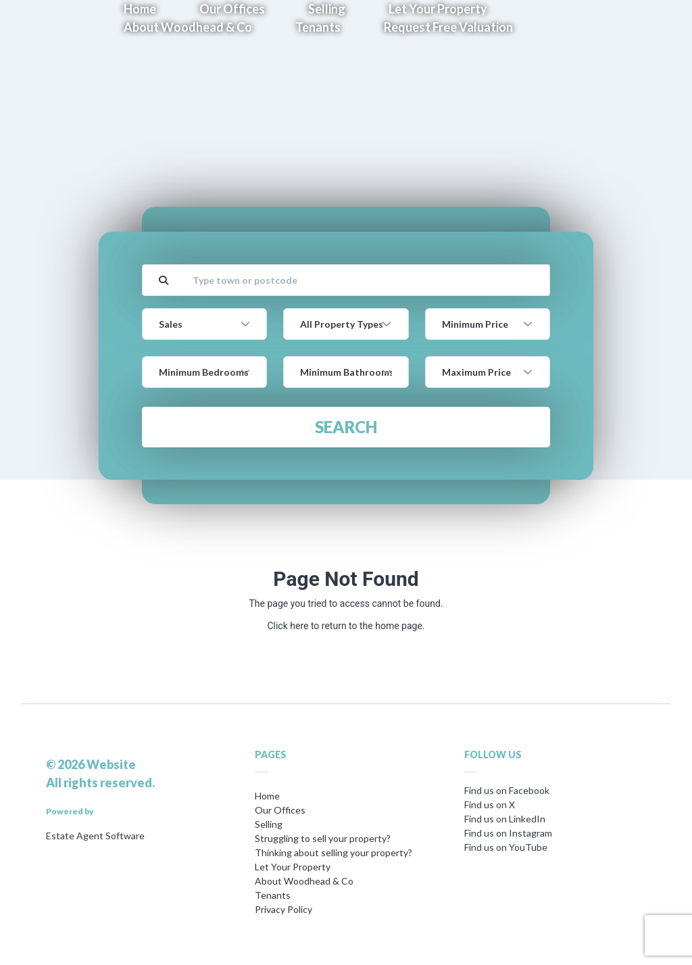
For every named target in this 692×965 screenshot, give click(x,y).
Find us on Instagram (508, 833)
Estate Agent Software (95, 835)
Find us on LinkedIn (504, 818)
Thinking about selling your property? (333, 852)
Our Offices (280, 810)
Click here (287, 625)
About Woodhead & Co (188, 27)
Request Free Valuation (448, 27)
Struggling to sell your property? (323, 838)
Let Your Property (292, 866)
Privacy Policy (283, 909)
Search (346, 427)
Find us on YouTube (505, 847)
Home (267, 795)
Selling (268, 824)
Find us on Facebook (506, 790)
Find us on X (489, 804)
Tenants (318, 27)
